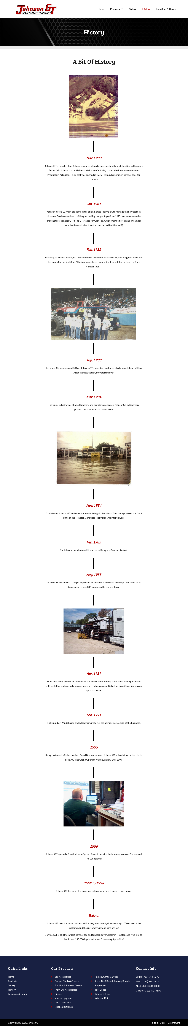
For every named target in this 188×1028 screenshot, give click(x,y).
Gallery (132, 9)
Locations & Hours (165, 9)
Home (101, 9)
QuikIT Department (169, 1024)
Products (116, 9)
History (146, 9)
